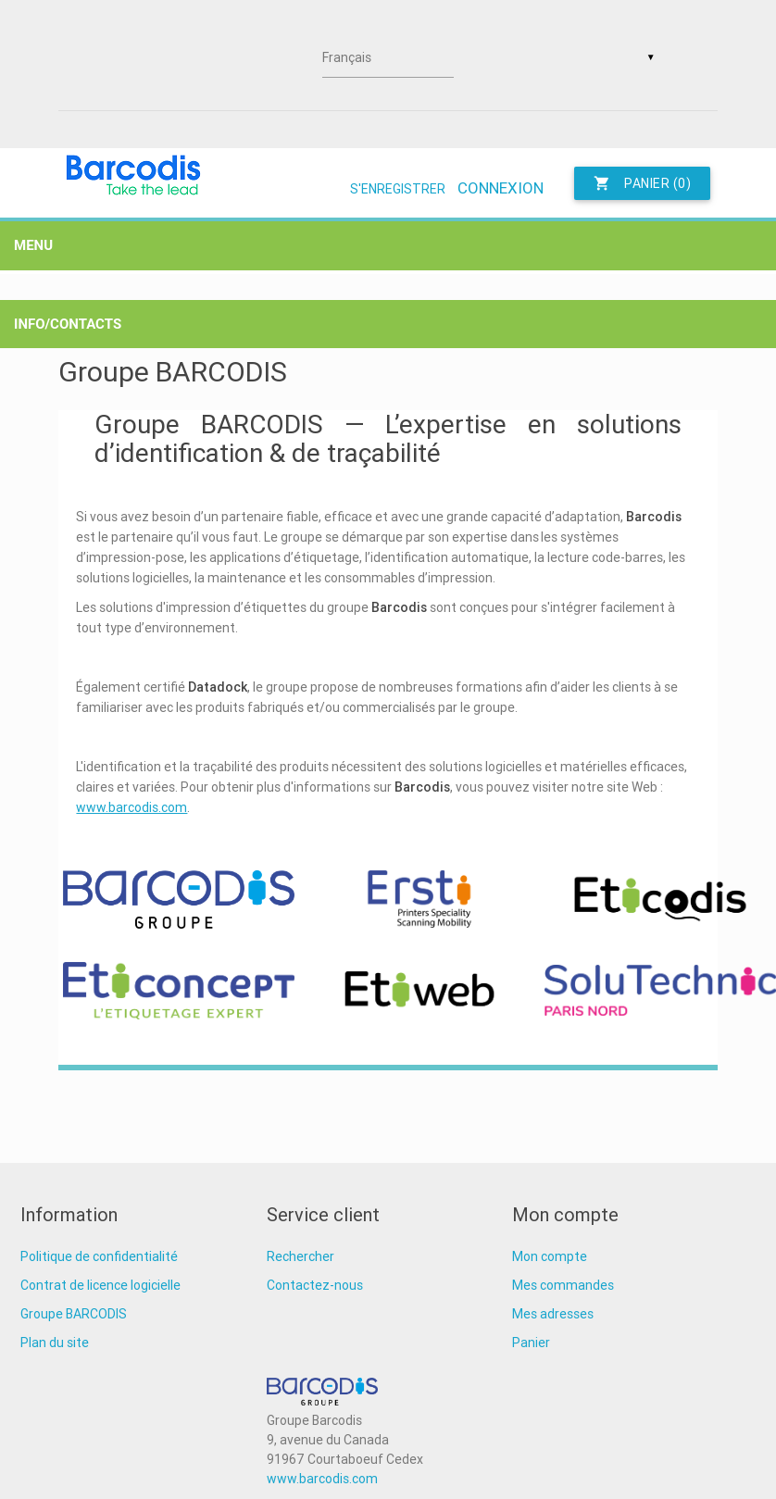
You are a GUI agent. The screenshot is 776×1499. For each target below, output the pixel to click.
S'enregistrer (397, 189)
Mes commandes (563, 1285)
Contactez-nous (315, 1285)
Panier (531, 1342)
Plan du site (54, 1342)
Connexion (500, 188)
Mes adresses (553, 1313)
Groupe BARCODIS (73, 1313)
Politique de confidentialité (99, 1256)
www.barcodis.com (131, 807)
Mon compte (549, 1256)
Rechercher (300, 1256)
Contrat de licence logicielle (100, 1285)
